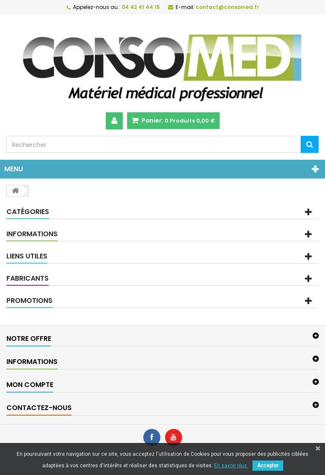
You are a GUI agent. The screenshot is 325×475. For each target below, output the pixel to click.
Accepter (268, 466)
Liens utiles (26, 256)
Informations (32, 234)
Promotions (29, 300)
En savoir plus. (231, 466)
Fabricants (27, 278)
